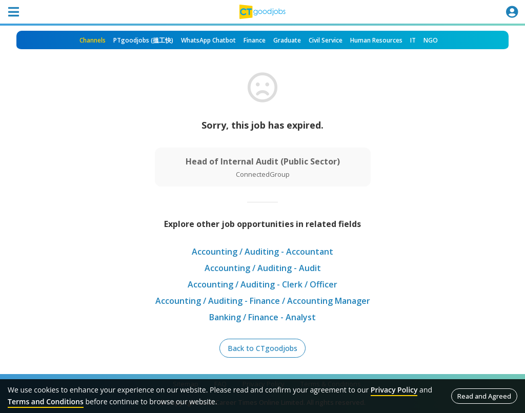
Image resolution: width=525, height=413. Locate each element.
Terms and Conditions (46, 401)
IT (413, 40)
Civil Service (325, 40)
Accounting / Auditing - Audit (263, 268)
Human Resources (376, 40)
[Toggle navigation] (13, 12)
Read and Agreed (484, 396)
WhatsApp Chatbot (208, 40)
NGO (430, 40)
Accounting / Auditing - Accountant (262, 251)
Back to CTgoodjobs (262, 348)
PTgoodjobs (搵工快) (143, 40)
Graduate (287, 40)
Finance (255, 40)
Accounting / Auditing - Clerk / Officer (262, 284)
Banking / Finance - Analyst (262, 317)
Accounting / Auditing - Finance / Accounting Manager (262, 300)
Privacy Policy (394, 390)
